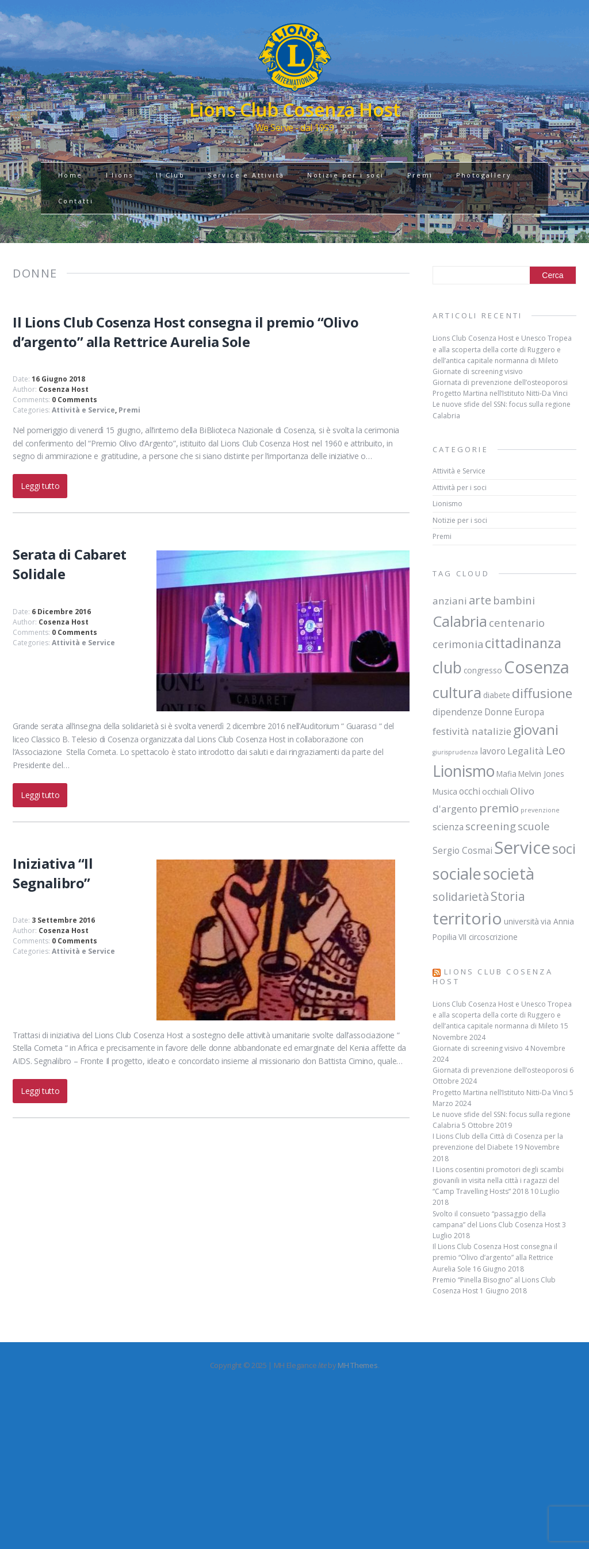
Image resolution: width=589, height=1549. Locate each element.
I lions (119, 175)
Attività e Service (83, 410)
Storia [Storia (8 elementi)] (508, 896)
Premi (420, 175)
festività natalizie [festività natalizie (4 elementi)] (472, 731)
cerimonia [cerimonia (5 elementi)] (458, 644)
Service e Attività (246, 175)
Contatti (75, 200)
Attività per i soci (460, 487)
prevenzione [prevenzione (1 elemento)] (540, 810)
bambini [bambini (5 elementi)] (514, 600)
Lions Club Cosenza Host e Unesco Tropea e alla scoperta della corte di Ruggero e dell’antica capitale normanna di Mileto (502, 349)
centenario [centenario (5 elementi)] (517, 622)
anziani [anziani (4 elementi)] (450, 600)
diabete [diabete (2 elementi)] (496, 695)
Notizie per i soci (345, 175)
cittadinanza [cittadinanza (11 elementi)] (523, 643)
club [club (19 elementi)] (447, 667)
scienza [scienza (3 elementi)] (448, 826)
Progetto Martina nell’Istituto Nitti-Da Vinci (500, 393)
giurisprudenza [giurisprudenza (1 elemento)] (455, 752)
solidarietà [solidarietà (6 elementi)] (461, 896)
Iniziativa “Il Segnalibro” (53, 873)
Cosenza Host (64, 389)
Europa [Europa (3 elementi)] (529, 712)
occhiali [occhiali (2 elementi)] (495, 792)
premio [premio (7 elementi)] (499, 808)
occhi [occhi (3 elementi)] (469, 791)
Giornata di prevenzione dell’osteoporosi (500, 382)
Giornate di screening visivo (478, 371)
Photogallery (484, 175)
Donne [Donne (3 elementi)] (498, 712)
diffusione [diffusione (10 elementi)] (542, 693)
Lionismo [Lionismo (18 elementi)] (464, 771)
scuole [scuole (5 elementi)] (534, 826)
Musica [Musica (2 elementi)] (445, 792)
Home (70, 175)
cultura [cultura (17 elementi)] (457, 692)
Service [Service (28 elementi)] (522, 847)
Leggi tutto (40, 485)
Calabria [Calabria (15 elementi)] (460, 621)
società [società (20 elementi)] (508, 873)
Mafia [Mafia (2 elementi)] (506, 774)
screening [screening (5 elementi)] (490, 826)
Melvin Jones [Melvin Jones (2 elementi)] (541, 774)
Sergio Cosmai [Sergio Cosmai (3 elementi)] (462, 850)
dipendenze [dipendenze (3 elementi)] (458, 712)
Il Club (170, 175)
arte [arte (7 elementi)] (480, 600)
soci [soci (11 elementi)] (564, 848)
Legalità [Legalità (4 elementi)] (525, 750)
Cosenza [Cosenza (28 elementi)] (536, 667)
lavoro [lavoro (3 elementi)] (493, 751)
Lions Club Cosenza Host (493, 976)
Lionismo (447, 503)
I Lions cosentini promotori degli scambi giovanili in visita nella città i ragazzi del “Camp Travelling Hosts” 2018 (498, 1180)
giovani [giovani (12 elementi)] (536, 729)
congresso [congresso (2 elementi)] (483, 670)
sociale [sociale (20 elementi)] (457, 873)
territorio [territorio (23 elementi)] (467, 918)
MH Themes (357, 1365)
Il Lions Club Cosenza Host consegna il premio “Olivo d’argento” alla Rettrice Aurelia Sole (185, 332)
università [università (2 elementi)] (521, 921)
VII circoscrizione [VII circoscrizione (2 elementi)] (488, 937)
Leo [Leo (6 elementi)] (555, 750)
